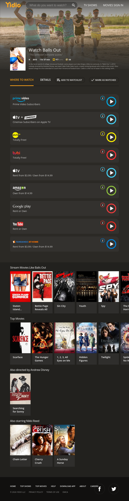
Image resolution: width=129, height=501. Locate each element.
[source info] (102, 98)
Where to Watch (22, 80)
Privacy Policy (36, 492)
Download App (67, 486)
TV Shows (90, 5)
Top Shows (25, 486)
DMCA (65, 492)
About (83, 486)
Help (53, 486)
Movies (108, 5)
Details (45, 80)
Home (13, 486)
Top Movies (41, 486)
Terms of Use (52, 492)
